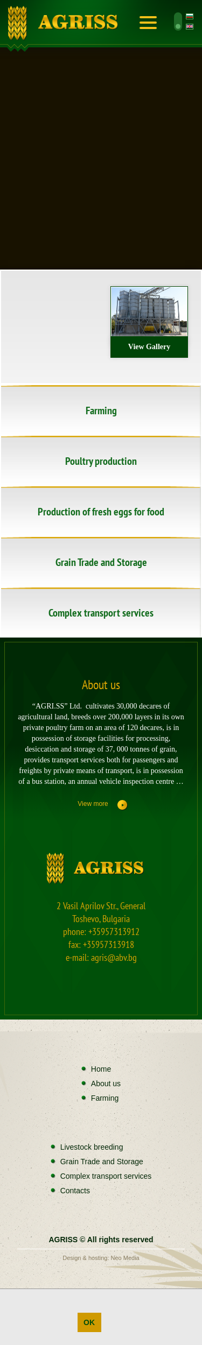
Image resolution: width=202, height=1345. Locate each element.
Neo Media (125, 1258)
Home (65, 24)
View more (93, 804)
